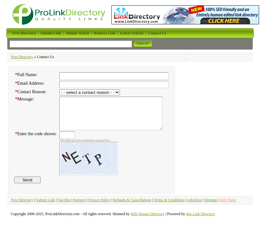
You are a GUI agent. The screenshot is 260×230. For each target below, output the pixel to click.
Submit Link (45, 200)
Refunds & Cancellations (132, 200)
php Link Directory (201, 214)
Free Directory (22, 57)
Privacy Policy (99, 200)
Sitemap (210, 200)
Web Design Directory (148, 214)
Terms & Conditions (169, 200)
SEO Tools (228, 200)
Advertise (194, 200)
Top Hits (64, 200)
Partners (79, 200)
